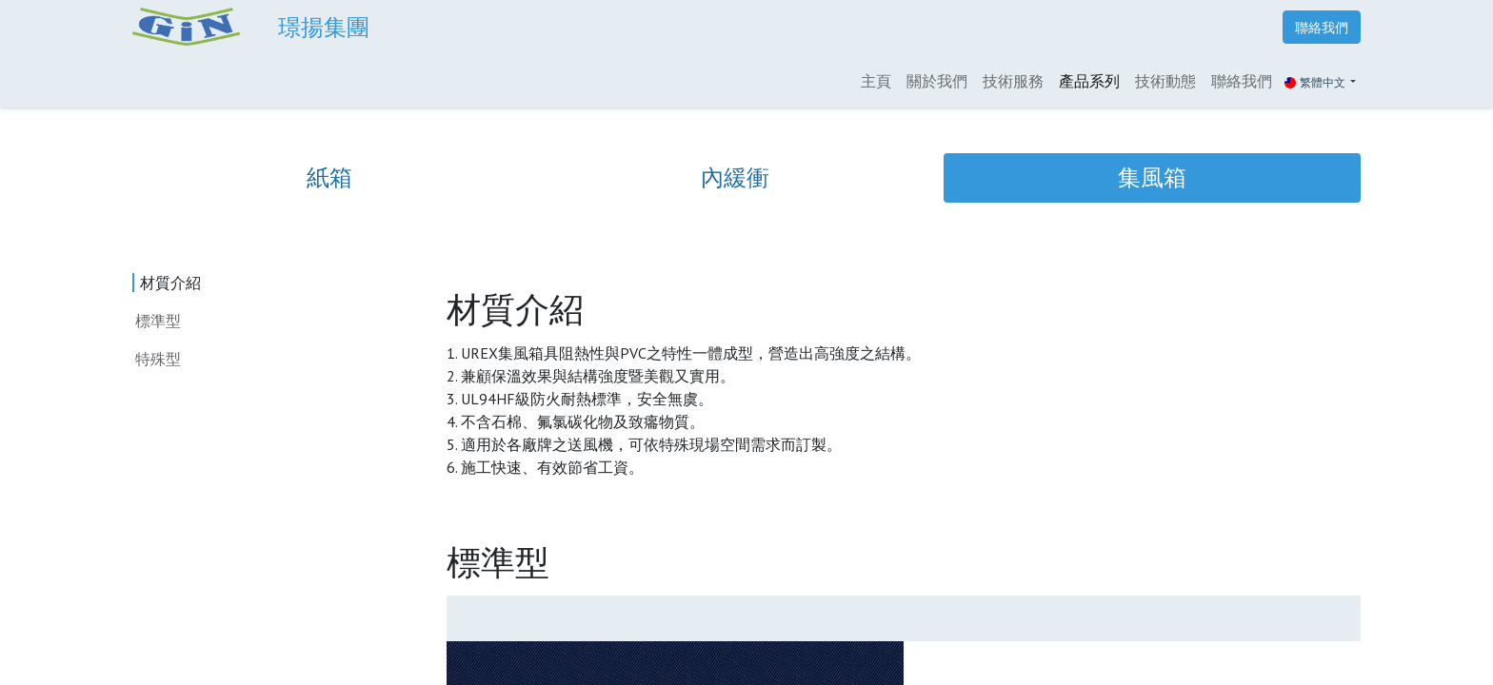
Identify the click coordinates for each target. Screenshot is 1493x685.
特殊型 (163, 357)
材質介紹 (165, 282)
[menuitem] (876, 81)
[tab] (329, 178)
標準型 (158, 320)
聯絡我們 (1321, 27)
